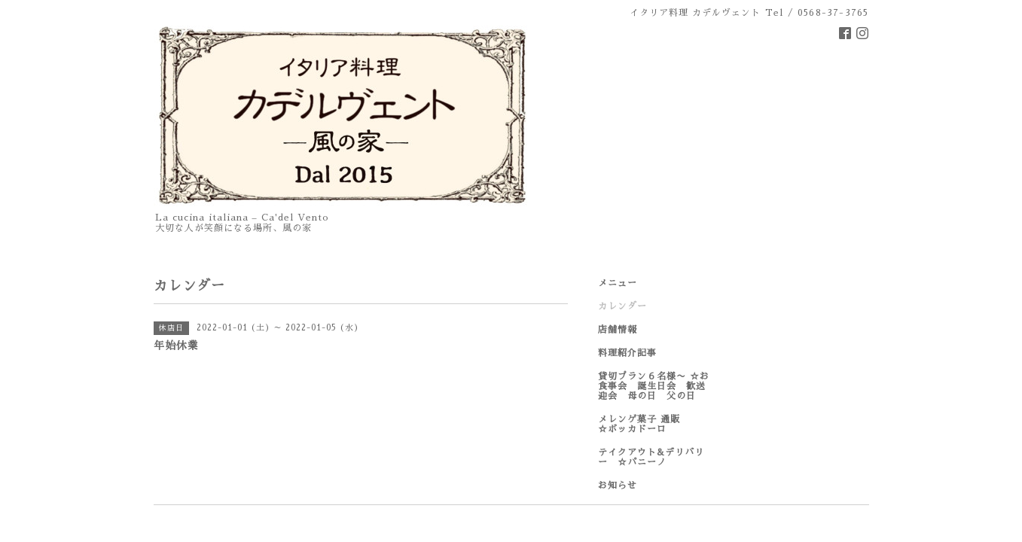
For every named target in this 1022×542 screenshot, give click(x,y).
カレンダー (622, 306)
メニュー (617, 283)
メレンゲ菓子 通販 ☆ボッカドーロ (653, 424)
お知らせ (617, 485)
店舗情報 (617, 329)
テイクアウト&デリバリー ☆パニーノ (651, 457)
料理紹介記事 (627, 353)
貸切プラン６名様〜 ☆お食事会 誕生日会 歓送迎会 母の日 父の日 (653, 386)
